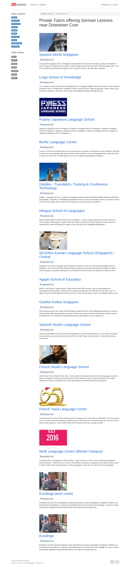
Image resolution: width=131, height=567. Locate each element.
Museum (14, 27)
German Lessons (47, 14)
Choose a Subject (38, 4)
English (14, 64)
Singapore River (16, 43)
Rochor (14, 40)
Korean (14, 74)
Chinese (14, 60)
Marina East (15, 20)
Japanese (15, 71)
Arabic (14, 56)
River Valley (15, 37)
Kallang (14, 17)
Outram (14, 33)
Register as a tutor (109, 4)
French (14, 67)
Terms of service (17, 563)
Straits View (15, 46)
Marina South (16, 24)
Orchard (14, 30)
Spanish (14, 78)
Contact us (39, 563)
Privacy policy (29, 563)
